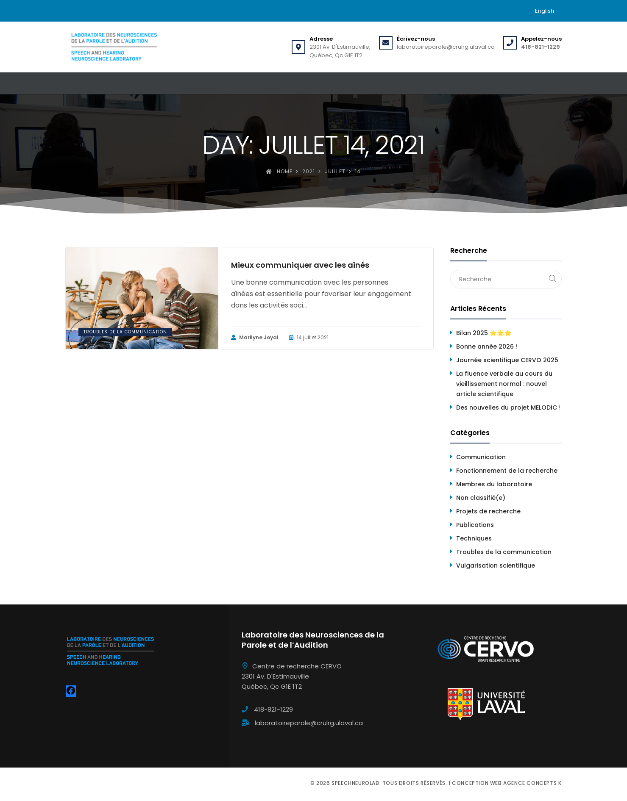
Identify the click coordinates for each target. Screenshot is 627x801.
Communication (481, 457)
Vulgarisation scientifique (495, 565)
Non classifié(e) (480, 497)
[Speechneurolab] (114, 47)
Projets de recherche (488, 511)
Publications (475, 525)
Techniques (474, 538)
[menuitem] (544, 11)
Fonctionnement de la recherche (506, 470)
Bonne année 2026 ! (486, 346)
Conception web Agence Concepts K (506, 783)
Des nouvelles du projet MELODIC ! (508, 407)
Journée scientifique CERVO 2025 (507, 360)
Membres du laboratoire (494, 484)
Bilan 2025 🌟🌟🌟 (483, 333)
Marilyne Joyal (255, 337)
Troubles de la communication (125, 332)
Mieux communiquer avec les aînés (300, 265)
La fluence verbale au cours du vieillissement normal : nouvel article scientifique (504, 383)
